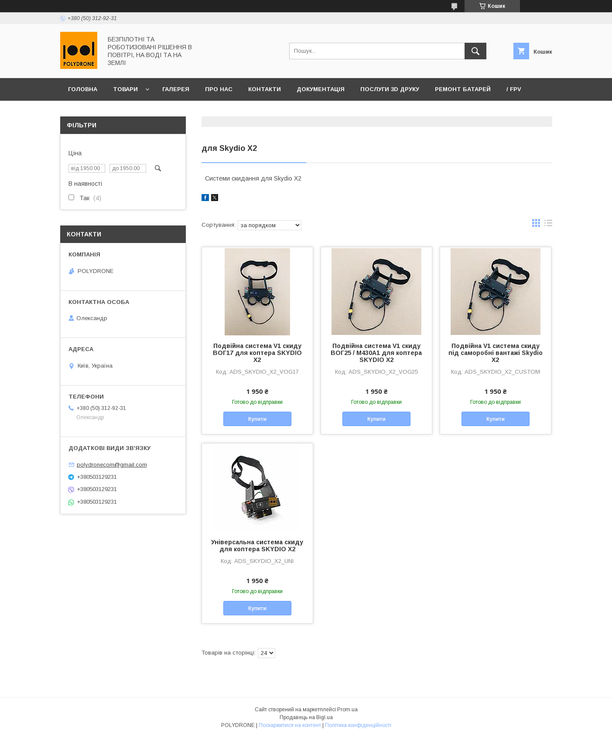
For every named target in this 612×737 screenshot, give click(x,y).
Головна (82, 89)
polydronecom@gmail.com (112, 464)
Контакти (264, 89)
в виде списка (548, 225)
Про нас (218, 89)
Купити (257, 419)
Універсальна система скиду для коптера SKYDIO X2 (257, 546)
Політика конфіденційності (358, 725)
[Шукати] (475, 51)
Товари (125, 89)
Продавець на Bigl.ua (306, 717)
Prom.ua (347, 709)
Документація (321, 89)
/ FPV (513, 89)
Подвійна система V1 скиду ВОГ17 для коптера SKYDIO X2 (257, 352)
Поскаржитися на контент (290, 725)
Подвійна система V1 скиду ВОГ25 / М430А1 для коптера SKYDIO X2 (376, 352)
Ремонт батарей (463, 89)
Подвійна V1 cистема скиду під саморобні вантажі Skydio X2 (495, 352)
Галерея (175, 89)
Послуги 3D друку (389, 89)
